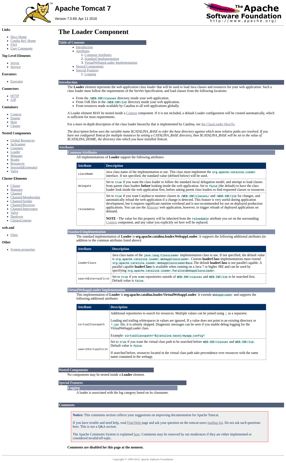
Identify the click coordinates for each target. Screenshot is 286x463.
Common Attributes (98, 55)
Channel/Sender (21, 201)
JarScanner (17, 144)
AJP (13, 100)
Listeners (16, 148)
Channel (16, 193)
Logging (90, 74)
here (137, 434)
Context (15, 114)
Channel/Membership (25, 197)
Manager (16, 156)
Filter (14, 235)
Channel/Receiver (22, 205)
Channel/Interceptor (24, 209)
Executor (16, 81)
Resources (17, 163)
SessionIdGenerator (23, 167)
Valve (14, 171)
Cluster (15, 126)
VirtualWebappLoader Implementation (111, 62)
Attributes (83, 51)
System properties (22, 249)
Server (14, 63)
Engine (15, 118)
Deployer (16, 216)
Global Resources (22, 140)
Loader (15, 152)
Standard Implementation (102, 59)
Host (13, 122)
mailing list (215, 423)
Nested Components (90, 66)
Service (15, 67)
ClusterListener (21, 220)
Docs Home (18, 37)
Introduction (84, 47)
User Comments (21, 48)
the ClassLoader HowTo (218, 124)
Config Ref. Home (23, 41)
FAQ (13, 44)
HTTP (14, 96)
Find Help (134, 423)
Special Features (87, 70)
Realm (14, 159)
